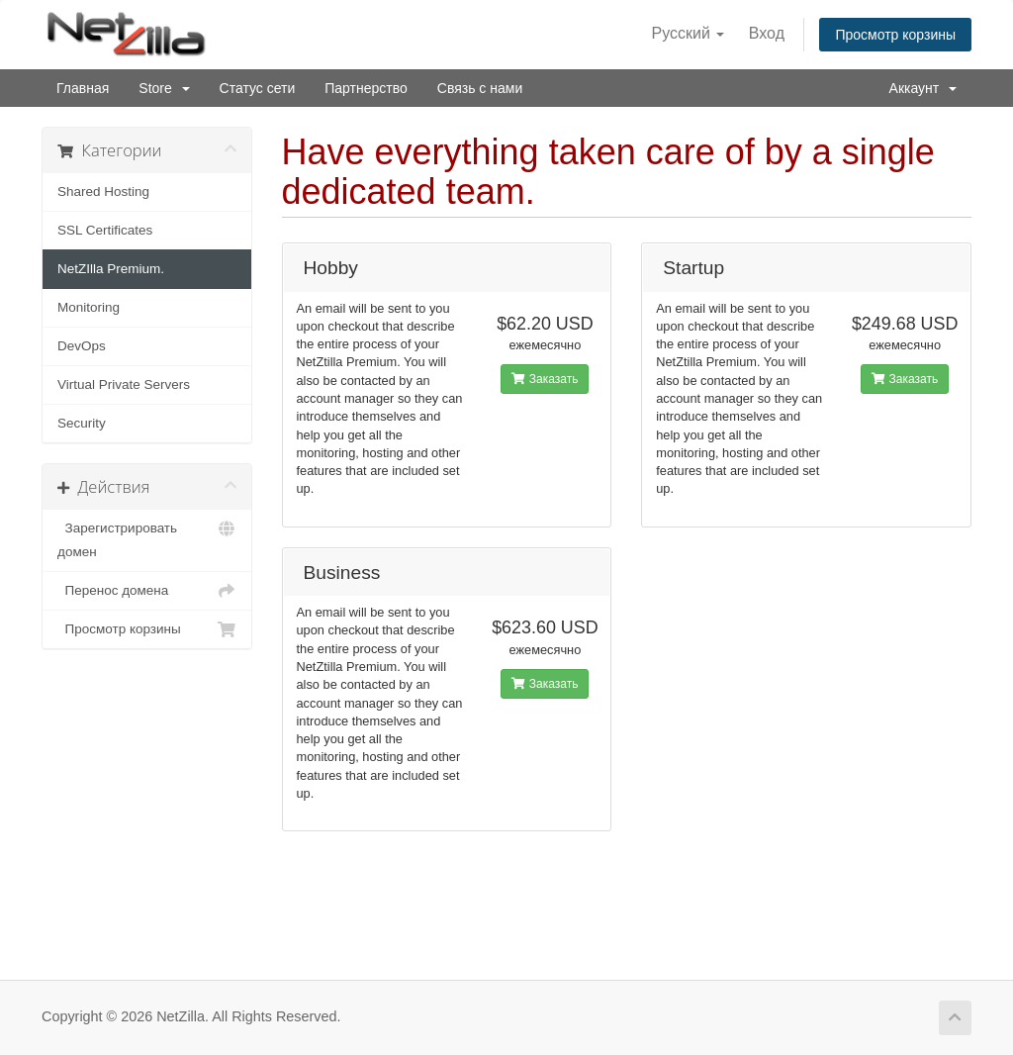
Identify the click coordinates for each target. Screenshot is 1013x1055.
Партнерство (366, 88)
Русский (688, 33)
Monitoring (88, 307)
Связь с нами (479, 88)
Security (81, 423)
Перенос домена (146, 591)
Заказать (544, 379)
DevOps (81, 345)
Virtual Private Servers (123, 384)
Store (163, 88)
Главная (82, 88)
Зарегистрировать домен (146, 538)
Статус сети (258, 88)
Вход (766, 33)
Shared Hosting (103, 191)
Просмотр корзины (895, 35)
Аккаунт (923, 88)
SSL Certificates (104, 230)
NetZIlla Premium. (110, 268)
